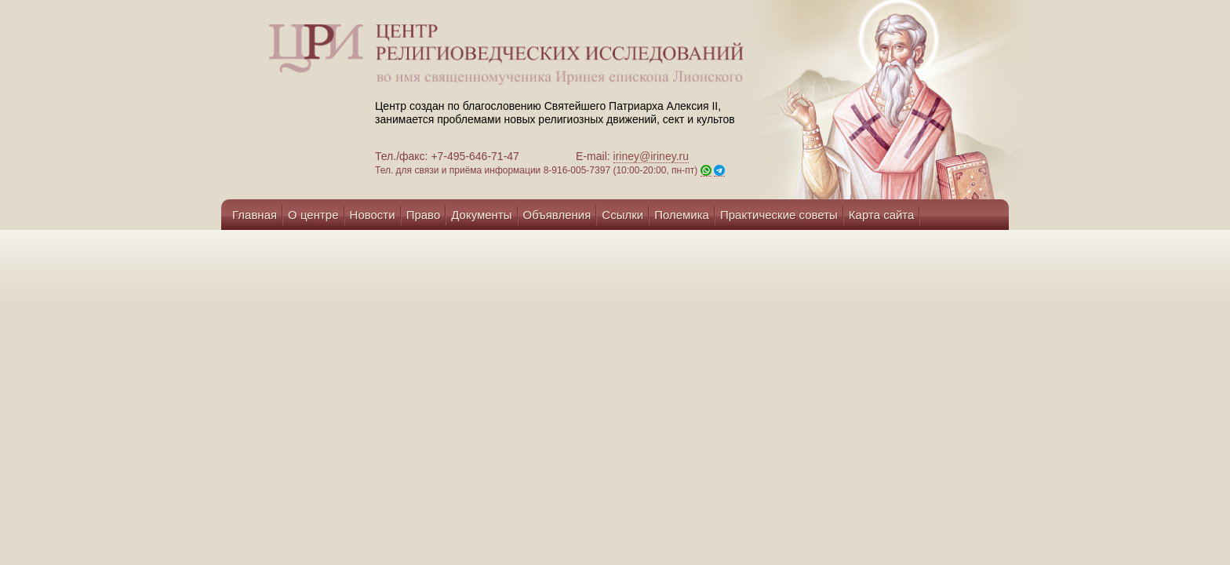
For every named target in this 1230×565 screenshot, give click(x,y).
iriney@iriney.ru (651, 156)
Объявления (557, 214)
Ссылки (622, 214)
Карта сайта (882, 214)
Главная (254, 214)
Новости (372, 214)
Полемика (681, 214)
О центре (313, 214)
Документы (481, 214)
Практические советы (779, 214)
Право (423, 214)
